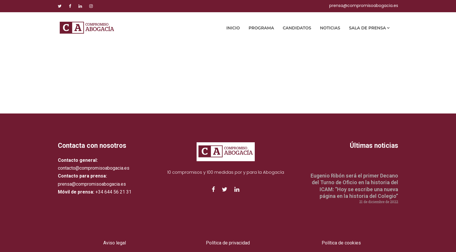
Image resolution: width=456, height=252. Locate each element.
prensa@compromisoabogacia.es (363, 5)
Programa (261, 28)
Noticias (330, 28)
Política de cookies (341, 243)
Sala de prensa (367, 28)
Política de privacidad (228, 243)
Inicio (233, 28)
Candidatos (297, 28)
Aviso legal (114, 243)
